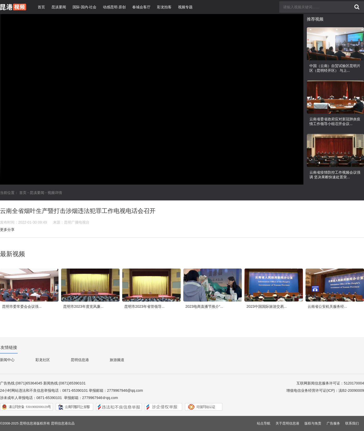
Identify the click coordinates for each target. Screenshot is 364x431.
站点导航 (263, 423)
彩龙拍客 (164, 7)
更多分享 (7, 229)
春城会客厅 (141, 7)
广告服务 (333, 423)
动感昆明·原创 (114, 7)
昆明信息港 (80, 360)
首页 (41, 7)
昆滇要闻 (58, 7)
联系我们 (352, 423)
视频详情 (55, 193)
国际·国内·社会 (84, 7)
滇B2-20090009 (351, 390)
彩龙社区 (42, 360)
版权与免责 (312, 423)
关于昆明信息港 (287, 423)
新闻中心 (7, 360)
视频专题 (185, 7)
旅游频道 (117, 360)
